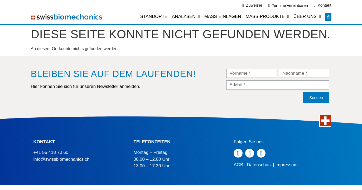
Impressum (287, 164)
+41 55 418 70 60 (51, 152)
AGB (238, 164)
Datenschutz (259, 164)
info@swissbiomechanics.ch (61, 159)
